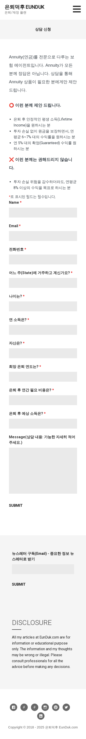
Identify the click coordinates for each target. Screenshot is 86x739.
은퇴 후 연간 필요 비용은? (31, 390)
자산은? (17, 343)
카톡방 (34, 707)
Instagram (45, 707)
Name (15, 202)
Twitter (66, 707)
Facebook (13, 707)
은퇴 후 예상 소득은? (27, 413)
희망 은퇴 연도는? (25, 366)
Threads (24, 707)
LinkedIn (40, 716)
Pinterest (55, 707)
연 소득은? (19, 320)
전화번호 (17, 249)
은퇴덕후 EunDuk (24, 7)
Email (15, 226)
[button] (79, 12)
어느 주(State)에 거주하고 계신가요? (40, 273)
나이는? (17, 296)
